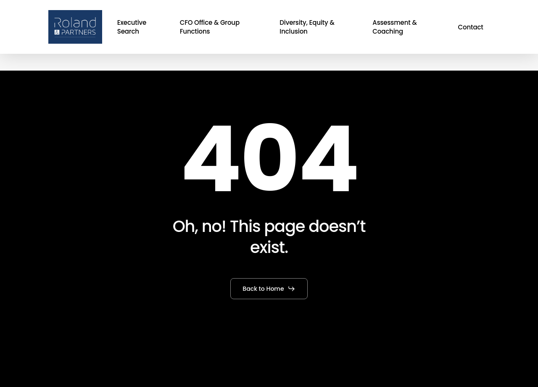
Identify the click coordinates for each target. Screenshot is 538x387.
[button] (269, 288)
